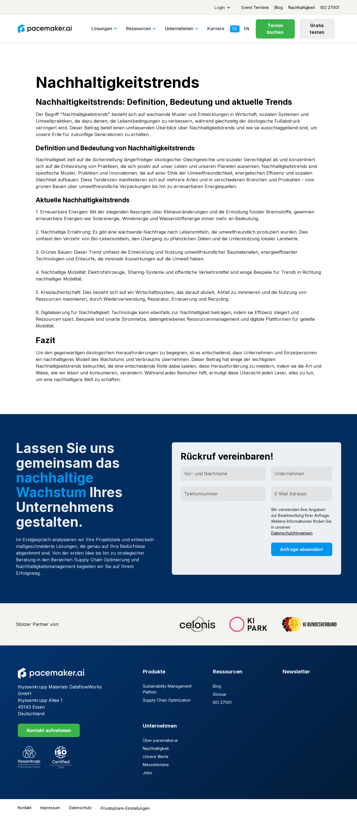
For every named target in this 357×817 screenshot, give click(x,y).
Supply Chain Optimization (167, 700)
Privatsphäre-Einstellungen (125, 808)
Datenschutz (80, 807)
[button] (222, 7)
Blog (278, 7)
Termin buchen (275, 29)
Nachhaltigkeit (301, 7)
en (246, 29)
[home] (45, 28)
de (234, 29)
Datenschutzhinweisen (295, 533)
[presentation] (226, 518)
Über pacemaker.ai (160, 740)
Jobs (147, 772)
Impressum (50, 807)
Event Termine (255, 7)
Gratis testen (317, 29)
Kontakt (25, 807)
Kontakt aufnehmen (49, 730)
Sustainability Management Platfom (167, 689)
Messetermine (156, 764)
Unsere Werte (155, 756)
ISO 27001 (329, 7)
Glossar (219, 694)
